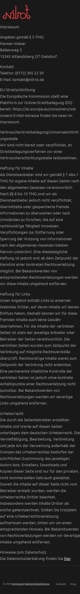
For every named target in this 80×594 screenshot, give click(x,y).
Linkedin (61, 584)
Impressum (18, 583)
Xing (73, 584)
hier (67, 558)
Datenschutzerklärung (37, 583)
